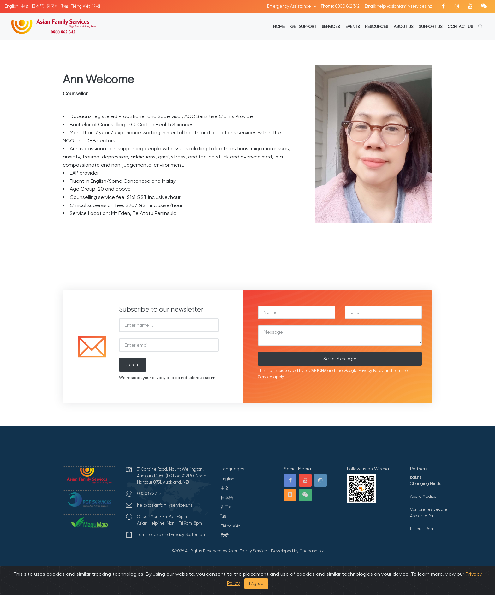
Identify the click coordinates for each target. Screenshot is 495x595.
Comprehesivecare (428, 509)
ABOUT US (403, 26)
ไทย (64, 6)
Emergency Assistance (289, 6)
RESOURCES (376, 26)
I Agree (256, 583)
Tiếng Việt (80, 6)
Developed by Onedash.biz (297, 551)
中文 (25, 6)
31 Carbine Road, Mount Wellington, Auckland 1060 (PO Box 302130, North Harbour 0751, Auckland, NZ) (171, 476)
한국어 (52, 6)
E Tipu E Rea (421, 529)
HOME (279, 26)
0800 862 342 (340, 6)
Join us (133, 364)
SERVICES (331, 26)
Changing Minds (425, 483)
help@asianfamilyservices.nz (398, 6)
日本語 (38, 6)
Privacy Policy (371, 370)
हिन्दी (96, 6)
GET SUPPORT (303, 26)
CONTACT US (460, 26)
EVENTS (352, 26)
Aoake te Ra (421, 516)
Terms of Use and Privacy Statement (171, 534)
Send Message (340, 358)
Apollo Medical (424, 496)
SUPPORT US (430, 26)
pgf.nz (415, 477)
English (11, 6)
